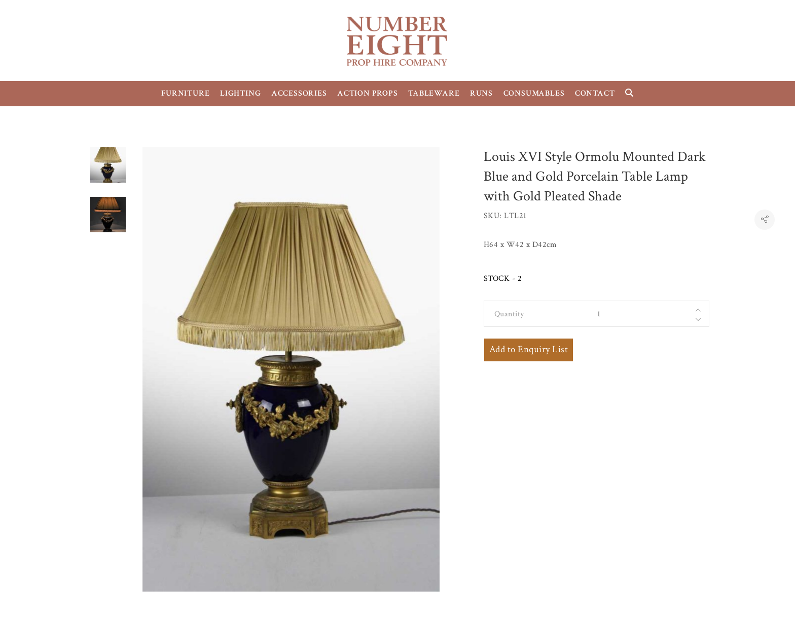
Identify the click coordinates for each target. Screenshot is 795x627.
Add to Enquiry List (528, 349)
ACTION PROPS (367, 93)
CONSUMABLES (534, 93)
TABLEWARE (433, 93)
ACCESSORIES (299, 93)
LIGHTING (240, 93)
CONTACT (595, 93)
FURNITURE (185, 93)
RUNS (481, 93)
